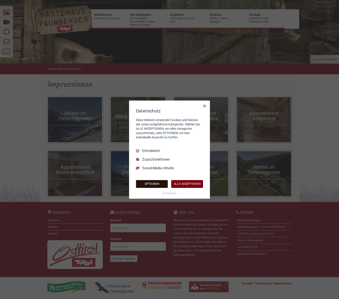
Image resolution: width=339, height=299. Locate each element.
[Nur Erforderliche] (204, 105)
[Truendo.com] (169, 193)
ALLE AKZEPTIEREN (187, 183)
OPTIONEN (152, 183)
